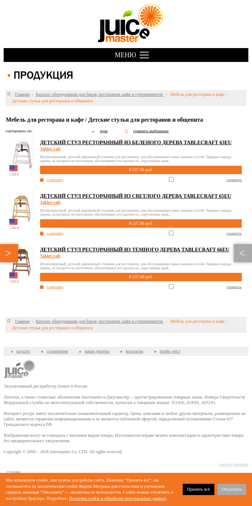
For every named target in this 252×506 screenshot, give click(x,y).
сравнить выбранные (150, 131)
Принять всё (198, 489)
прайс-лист (170, 351)
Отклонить (232, 489)
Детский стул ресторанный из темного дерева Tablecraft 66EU (134, 249)
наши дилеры (97, 351)
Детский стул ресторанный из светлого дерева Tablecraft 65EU (135, 196)
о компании (57, 351)
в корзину (55, 179)
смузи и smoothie (234, 464)
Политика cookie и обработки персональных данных (117, 498)
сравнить (234, 179)
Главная (22, 94)
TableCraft (50, 149)
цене (104, 131)
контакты (134, 351)
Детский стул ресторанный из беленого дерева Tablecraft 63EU (136, 142)
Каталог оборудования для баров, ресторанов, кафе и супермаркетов (100, 94)
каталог (23, 351)
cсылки (13, 471)
